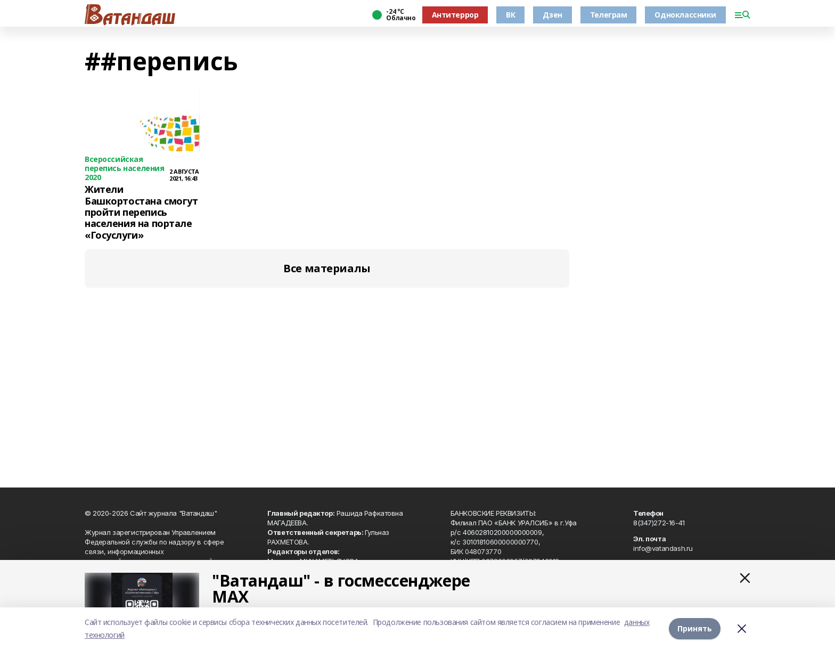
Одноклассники (685, 15)
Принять (694, 628)
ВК (510, 15)
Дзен (552, 15)
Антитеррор (455, 15)
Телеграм (608, 15)
